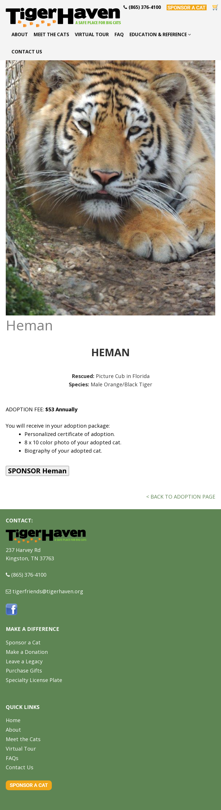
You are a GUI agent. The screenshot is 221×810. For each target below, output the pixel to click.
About (20, 34)
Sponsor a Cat (23, 642)
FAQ (119, 34)
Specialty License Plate (34, 680)
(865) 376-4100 (28, 574)
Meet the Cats (51, 34)
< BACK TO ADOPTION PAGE (180, 496)
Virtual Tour (92, 34)
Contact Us (27, 52)
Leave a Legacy (24, 661)
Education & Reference (160, 34)
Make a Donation (27, 651)
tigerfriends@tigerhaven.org (47, 591)
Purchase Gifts (24, 670)
